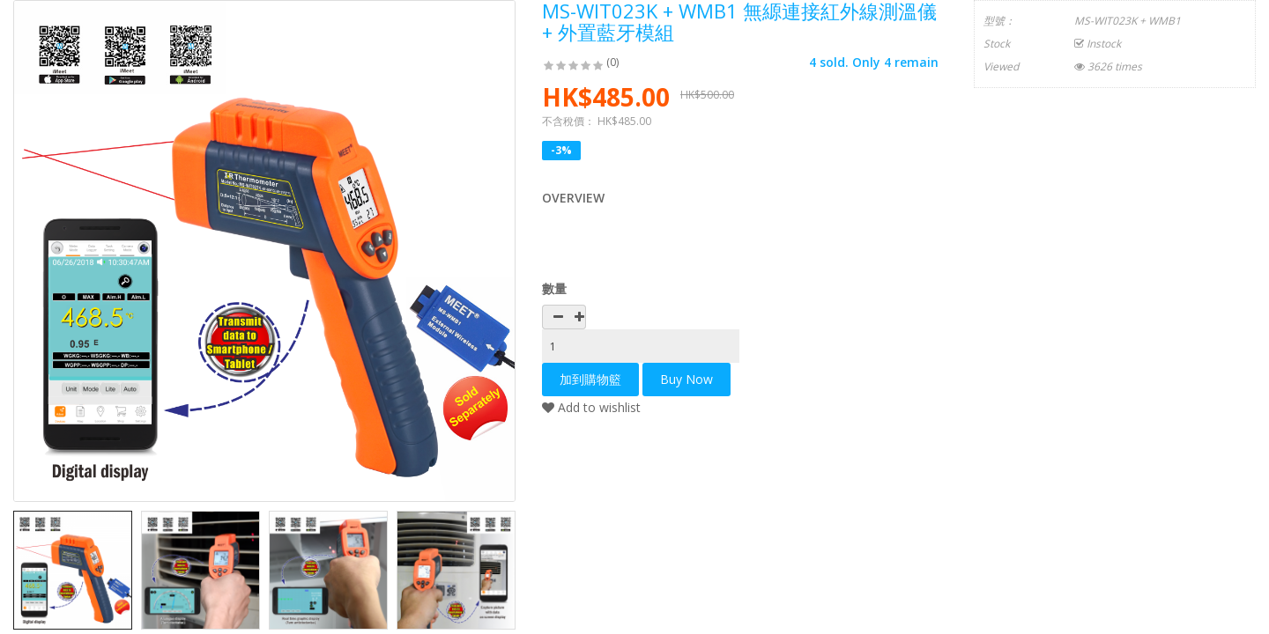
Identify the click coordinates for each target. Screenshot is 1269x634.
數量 (554, 288)
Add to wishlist (591, 407)
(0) (612, 62)
